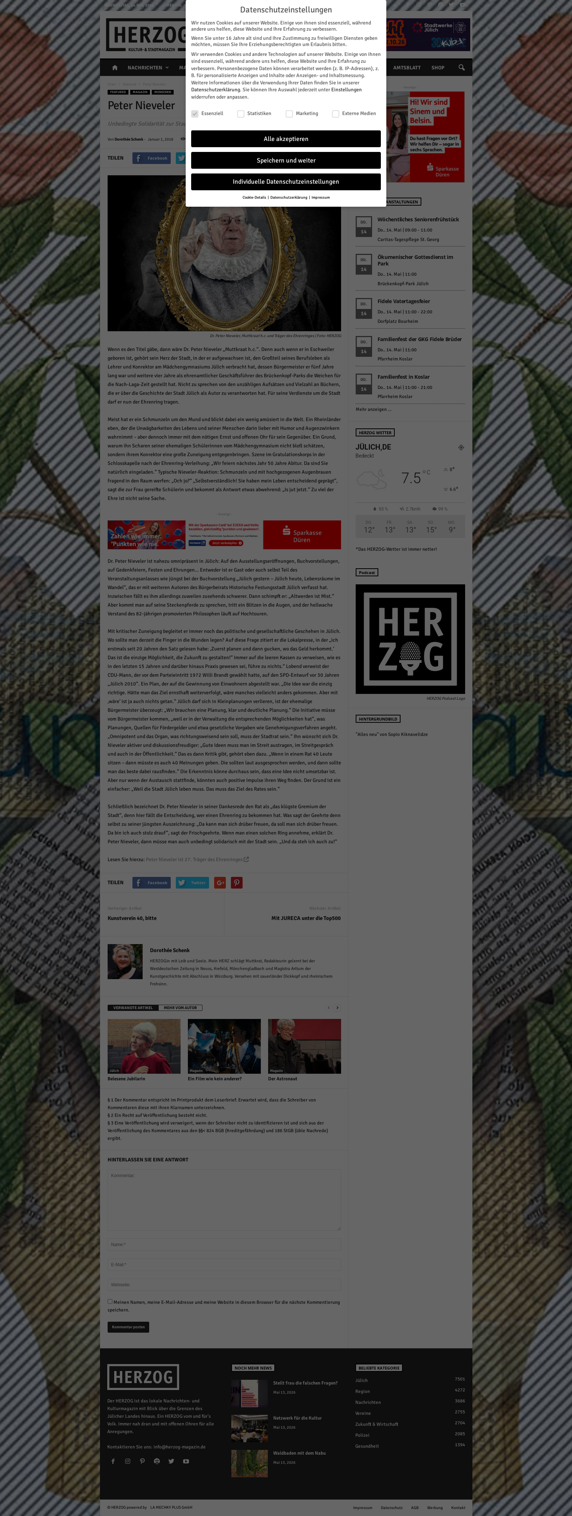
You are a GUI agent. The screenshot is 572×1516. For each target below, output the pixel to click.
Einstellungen (346, 90)
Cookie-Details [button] (255, 197)
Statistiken (254, 113)
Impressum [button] (321, 197)
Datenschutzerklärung (215, 90)
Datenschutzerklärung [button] (289, 197)
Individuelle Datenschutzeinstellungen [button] (286, 182)
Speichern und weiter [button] (286, 160)
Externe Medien (354, 113)
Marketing (302, 113)
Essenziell (207, 113)
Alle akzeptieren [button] (286, 139)
